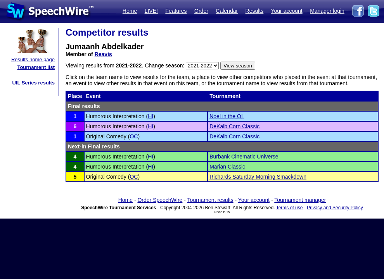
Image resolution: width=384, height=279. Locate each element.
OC (134, 136)
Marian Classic (227, 167)
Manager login (327, 11)
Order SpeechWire (159, 200)
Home (130, 11)
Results (255, 11)
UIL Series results (33, 83)
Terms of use (289, 207)
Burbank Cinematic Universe (243, 156)
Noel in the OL (226, 116)
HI (150, 116)
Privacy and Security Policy (335, 207)
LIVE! (151, 11)
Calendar (227, 11)
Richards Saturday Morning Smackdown (257, 177)
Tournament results (210, 200)
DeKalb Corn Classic (234, 126)
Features (176, 11)
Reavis (103, 54)
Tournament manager (300, 200)
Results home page (33, 59)
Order (201, 11)
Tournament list (36, 67)
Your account (286, 11)
